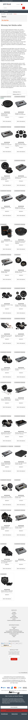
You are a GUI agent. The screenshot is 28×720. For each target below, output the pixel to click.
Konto (14, 615)
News (14, 636)
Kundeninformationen (13, 633)
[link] (14, 664)
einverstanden (14, 707)
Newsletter (14, 635)
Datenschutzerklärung (14, 629)
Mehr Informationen (7, 121)
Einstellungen (4, 713)
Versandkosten (24, 672)
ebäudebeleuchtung (8, 676)
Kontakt (14, 612)
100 (17, 94)
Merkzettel (14, 616)
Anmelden (18, 4)
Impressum (14, 627)
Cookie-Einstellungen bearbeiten (14, 620)
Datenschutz (15, 713)
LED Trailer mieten (14, 682)
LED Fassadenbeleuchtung (18, 676)
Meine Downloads (14, 617)
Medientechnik (5, 678)
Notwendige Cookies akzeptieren (14, 710)
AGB (14, 628)
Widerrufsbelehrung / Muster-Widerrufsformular (14, 632)
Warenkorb (14, 613)
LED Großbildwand (7, 680)
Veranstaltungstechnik (13, 678)
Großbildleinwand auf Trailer (17, 680)
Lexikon (14, 619)
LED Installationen (22, 678)
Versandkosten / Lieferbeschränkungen (14, 631)
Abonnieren (14, 659)
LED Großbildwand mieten (20, 681)
